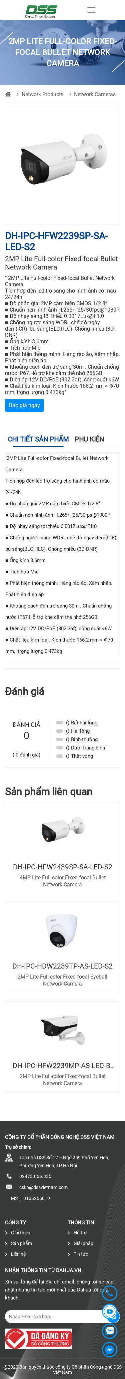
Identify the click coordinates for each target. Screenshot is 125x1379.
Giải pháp (80, 1243)
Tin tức (78, 1254)
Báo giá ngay (24, 405)
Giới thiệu (17, 1232)
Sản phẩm (18, 1243)
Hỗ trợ (77, 1232)
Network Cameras (95, 94)
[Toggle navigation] (91, 10)
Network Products (42, 94)
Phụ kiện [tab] (89, 439)
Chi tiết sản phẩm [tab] (38, 439)
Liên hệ (15, 1254)
